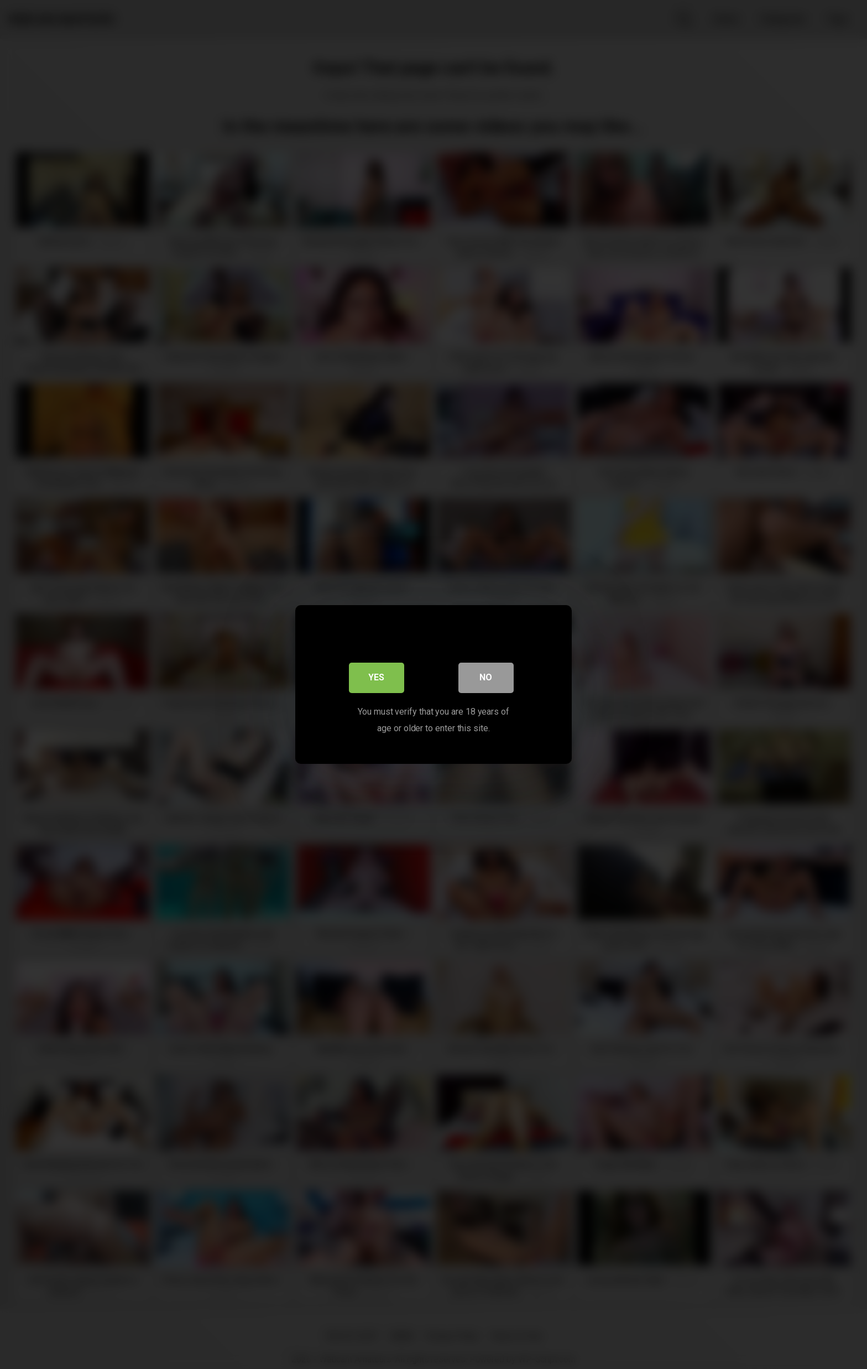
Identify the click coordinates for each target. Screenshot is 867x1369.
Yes (377, 679)
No (486, 679)
